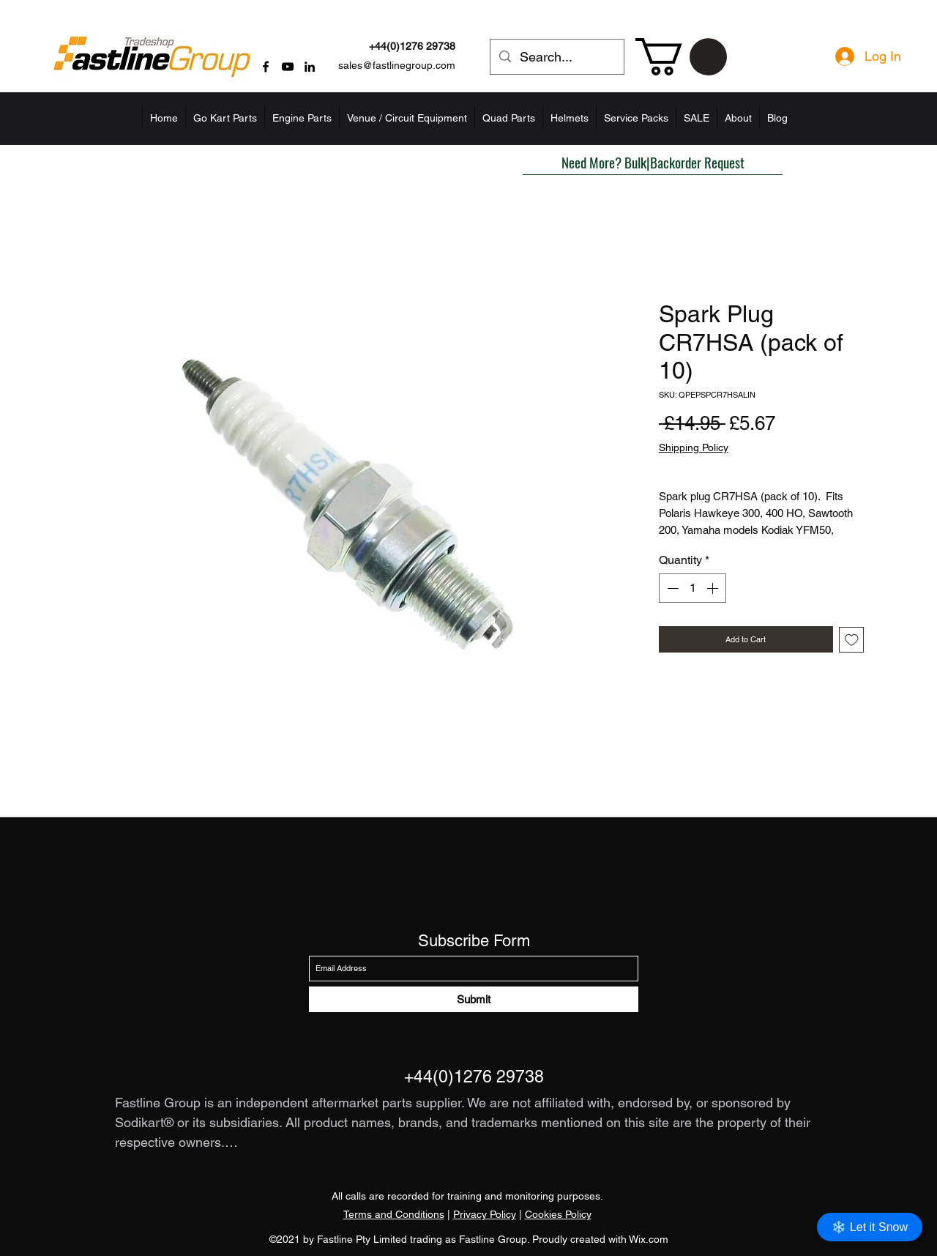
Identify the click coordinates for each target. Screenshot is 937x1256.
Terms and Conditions (393, 1214)
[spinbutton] (692, 588)
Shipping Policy (693, 447)
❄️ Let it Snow (870, 1227)
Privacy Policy (484, 1214)
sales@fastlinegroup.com (396, 65)
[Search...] (556, 57)
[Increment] (713, 588)
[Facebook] (265, 66)
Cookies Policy (558, 1214)
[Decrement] (671, 588)
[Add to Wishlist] (852, 640)
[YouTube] (287, 66)
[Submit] (473, 999)
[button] (681, 56)
